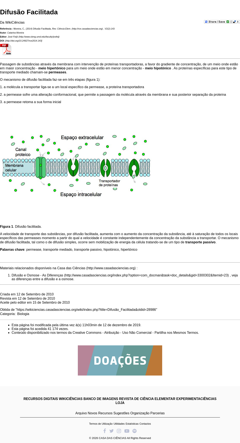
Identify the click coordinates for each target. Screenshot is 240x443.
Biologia (23, 314)
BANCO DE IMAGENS (101, 399)
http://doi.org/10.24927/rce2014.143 (24, 40)
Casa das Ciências (71, 268)
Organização (140, 413)
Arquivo (81, 413)
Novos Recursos (100, 413)
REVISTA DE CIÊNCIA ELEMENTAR (147, 399)
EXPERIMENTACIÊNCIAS (196, 399)
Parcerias (157, 413)
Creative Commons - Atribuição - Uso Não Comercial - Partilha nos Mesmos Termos (135, 332)
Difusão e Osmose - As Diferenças (37, 275)
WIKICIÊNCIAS (70, 399)
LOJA (120, 403)
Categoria (7, 314)
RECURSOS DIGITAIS (40, 399)
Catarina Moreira (15, 32)
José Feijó (13, 36)
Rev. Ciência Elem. (61, 28)
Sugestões (121, 413)
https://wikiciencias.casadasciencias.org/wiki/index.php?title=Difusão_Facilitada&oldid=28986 (86, 309)
